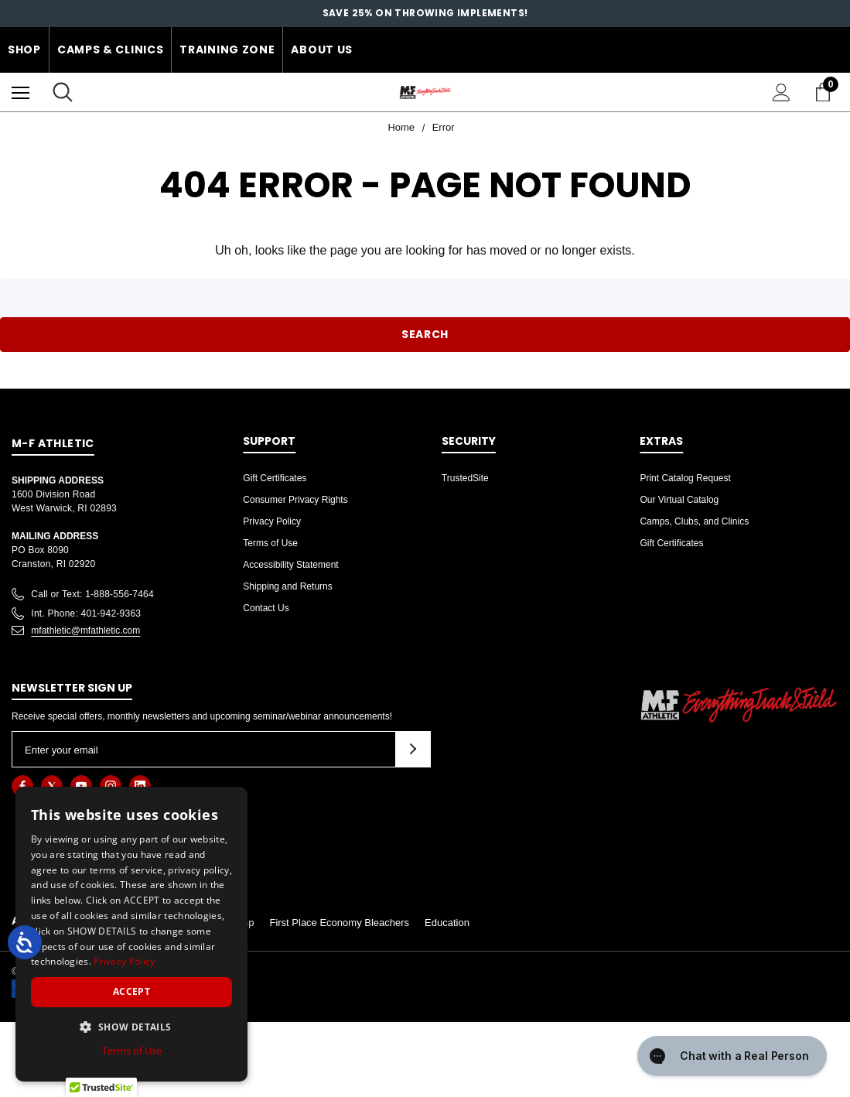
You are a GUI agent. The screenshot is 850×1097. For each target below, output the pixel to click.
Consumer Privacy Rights (295, 499)
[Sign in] (781, 92)
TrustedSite (465, 478)
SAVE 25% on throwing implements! (425, 12)
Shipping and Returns (287, 586)
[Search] (63, 92)
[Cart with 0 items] (826, 92)
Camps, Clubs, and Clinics (694, 521)
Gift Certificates (274, 478)
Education (447, 922)
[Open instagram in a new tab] (110, 786)
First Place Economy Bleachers (339, 922)
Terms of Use (270, 543)
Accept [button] (131, 991)
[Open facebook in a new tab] (22, 786)
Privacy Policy (272, 521)
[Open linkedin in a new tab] (140, 786)
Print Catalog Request (685, 478)
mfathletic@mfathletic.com (85, 630)
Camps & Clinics (110, 49)
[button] (131, 1026)
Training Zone (227, 49)
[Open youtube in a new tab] (81, 786)
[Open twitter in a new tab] (52, 786)
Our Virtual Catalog (679, 499)
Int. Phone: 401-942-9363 (86, 613)
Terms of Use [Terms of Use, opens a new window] (132, 1051)
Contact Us (265, 608)
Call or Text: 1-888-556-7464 (92, 594)
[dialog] (131, 934)
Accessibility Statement (290, 564)
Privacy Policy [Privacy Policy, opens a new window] (124, 961)
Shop (24, 49)
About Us (322, 49)
